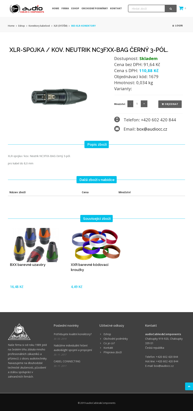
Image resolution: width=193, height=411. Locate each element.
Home (55, 8)
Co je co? (109, 343)
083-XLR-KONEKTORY (83, 25)
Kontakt (116, 8)
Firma (65, 8)
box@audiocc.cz (152, 129)
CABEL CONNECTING (67, 361)
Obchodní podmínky (94, 8)
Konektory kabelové (39, 25)
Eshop (75, 8)
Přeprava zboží (112, 352)
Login (177, 25)
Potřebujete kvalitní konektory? (73, 334)
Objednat (170, 104)
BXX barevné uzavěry (27, 265)
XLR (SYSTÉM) (60, 25)
